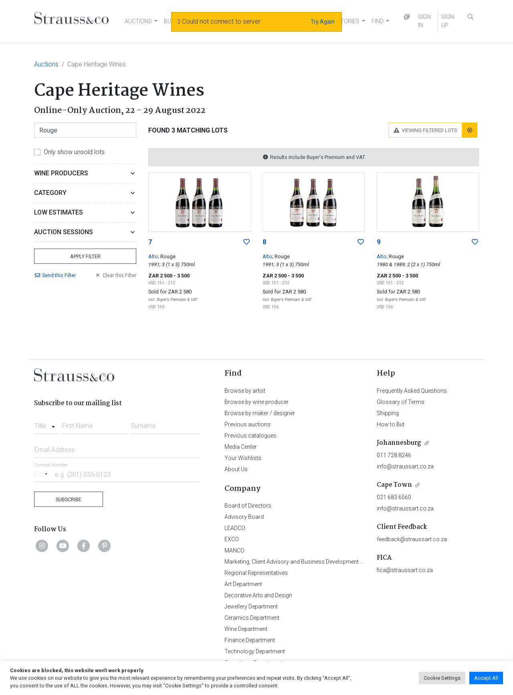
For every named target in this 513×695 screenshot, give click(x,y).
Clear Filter (115, 275)
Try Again (323, 21)
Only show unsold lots (74, 152)
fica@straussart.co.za (405, 570)
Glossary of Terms (400, 402)
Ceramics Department (251, 618)
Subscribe (68, 499)
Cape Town (394, 485)
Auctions (46, 64)
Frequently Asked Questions (412, 391)
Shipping (388, 413)
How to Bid (390, 424)
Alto (153, 256)
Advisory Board (244, 517)
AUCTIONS (138, 21)
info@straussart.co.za (405, 466)
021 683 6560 (394, 497)
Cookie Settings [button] (442, 678)
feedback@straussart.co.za (412, 539)
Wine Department (245, 629)
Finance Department (249, 640)
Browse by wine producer (256, 402)
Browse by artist (244, 391)
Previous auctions (247, 424)
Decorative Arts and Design (258, 595)
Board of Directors (247, 505)
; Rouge (167, 256)
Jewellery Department (251, 606)
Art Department (243, 584)
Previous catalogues (250, 435)
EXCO (231, 539)
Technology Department (254, 651)
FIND (378, 21)
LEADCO (234, 528)
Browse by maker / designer (259, 413)
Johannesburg (399, 443)
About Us (236, 469)
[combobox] (46, 423)
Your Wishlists (242, 458)
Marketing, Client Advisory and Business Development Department (306, 561)
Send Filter (55, 275)
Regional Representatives (256, 573)
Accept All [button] (486, 678)
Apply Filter (85, 256)
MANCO (234, 550)
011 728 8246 (394, 455)
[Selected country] (42, 474)
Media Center (240, 447)
